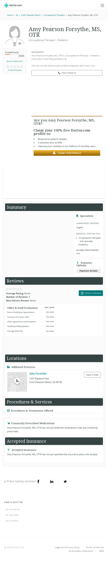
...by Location (11, 520)
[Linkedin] (51, 481)
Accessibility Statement (81, 551)
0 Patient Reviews (15, 70)
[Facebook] (38, 481)
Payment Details (89, 270)
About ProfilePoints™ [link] (14, 61)
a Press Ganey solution (20, 481)
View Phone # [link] (67, 73)
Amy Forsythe (38, 373)
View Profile (92, 374)
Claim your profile (67, 153)
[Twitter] (65, 481)
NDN (101, 551)
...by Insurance (12, 509)
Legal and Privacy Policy (67, 547)
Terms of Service (95, 547)
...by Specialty (11, 515)
